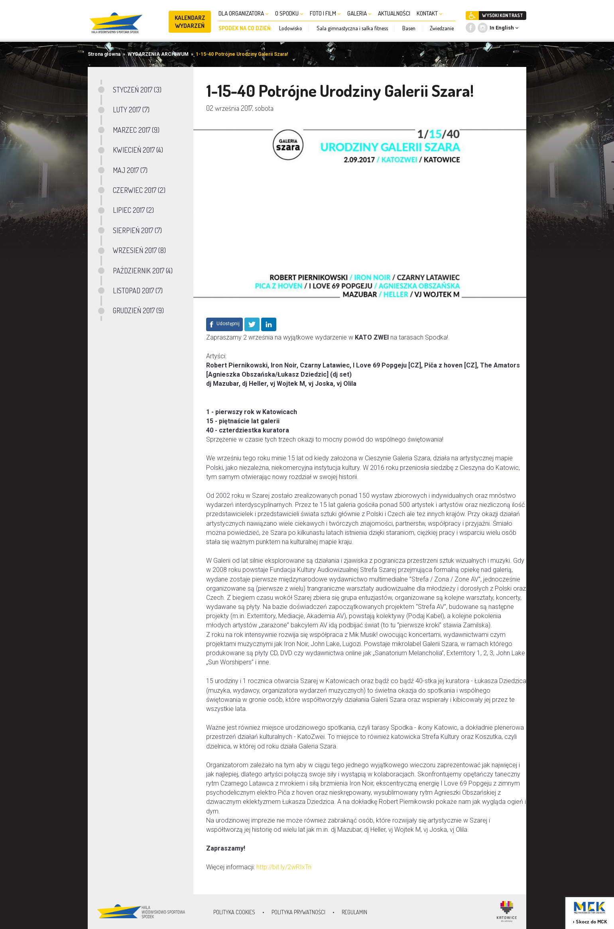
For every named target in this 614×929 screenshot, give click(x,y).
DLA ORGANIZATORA (243, 13)
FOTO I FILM (325, 13)
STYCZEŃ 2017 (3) (137, 89)
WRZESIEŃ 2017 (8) (139, 250)
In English (502, 28)
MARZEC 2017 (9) (136, 130)
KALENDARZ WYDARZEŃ (190, 21)
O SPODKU (289, 13)
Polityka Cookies (234, 912)
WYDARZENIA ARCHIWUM (158, 54)
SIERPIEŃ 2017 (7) (137, 230)
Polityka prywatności (298, 912)
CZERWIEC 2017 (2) (139, 190)
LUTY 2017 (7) (131, 109)
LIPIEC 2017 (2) (133, 210)
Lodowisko (290, 28)
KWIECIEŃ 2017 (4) (138, 149)
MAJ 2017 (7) (130, 170)
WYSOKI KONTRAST (502, 15)
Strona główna (104, 54)
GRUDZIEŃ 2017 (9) (138, 310)
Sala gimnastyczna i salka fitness (352, 28)
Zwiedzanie (442, 28)
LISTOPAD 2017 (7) (138, 290)
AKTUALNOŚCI (394, 13)
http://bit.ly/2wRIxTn (283, 867)
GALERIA (359, 13)
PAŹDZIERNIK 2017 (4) (143, 270)
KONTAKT (430, 13)
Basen (408, 28)
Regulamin (354, 912)
